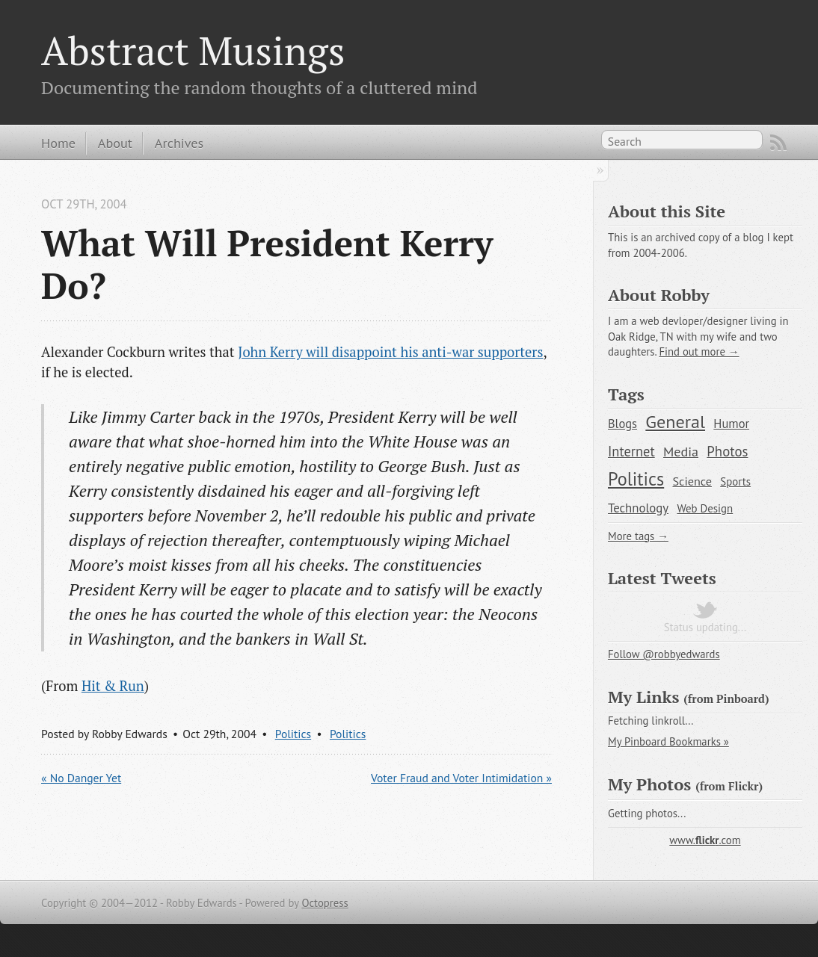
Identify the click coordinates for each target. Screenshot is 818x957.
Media (680, 451)
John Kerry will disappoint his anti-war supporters (390, 352)
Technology (638, 508)
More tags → (638, 536)
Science (691, 481)
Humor (731, 423)
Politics (293, 733)
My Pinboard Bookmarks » (668, 741)
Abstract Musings (193, 50)
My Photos (649, 784)
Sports (735, 481)
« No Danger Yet (81, 777)
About (115, 143)
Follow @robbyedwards (664, 654)
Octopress (324, 903)
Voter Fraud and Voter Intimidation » (461, 777)
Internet (631, 451)
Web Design (705, 508)
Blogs (622, 423)
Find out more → (699, 351)
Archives (179, 143)
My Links (643, 696)
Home (58, 143)
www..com (704, 840)
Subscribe (778, 142)
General (675, 421)
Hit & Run (113, 686)
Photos (727, 451)
